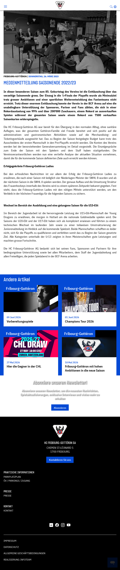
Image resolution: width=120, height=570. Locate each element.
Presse (7, 495)
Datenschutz (11, 547)
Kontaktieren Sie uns (60, 459)
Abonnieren (60, 407)
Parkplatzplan (12, 476)
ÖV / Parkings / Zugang (17, 480)
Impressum (10, 540)
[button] (115, 6)
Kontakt (8, 510)
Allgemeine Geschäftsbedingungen (24, 553)
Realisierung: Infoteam (17, 559)
